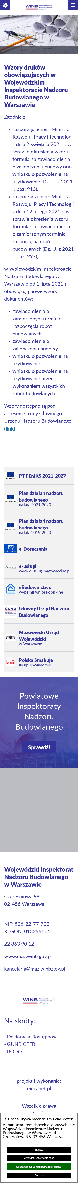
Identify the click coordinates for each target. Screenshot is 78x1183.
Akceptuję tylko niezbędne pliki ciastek (39, 1167)
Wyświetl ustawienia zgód (39, 1158)
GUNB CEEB (21, 1044)
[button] (5, 5)
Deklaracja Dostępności (33, 1037)
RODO (39, 1150)
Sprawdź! (39, 747)
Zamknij (39, 1175)
